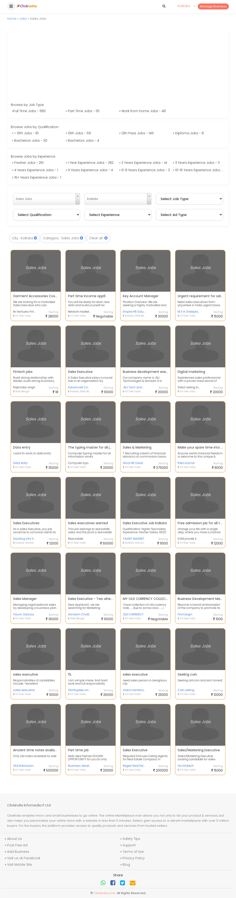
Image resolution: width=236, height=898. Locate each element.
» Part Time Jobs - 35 (83, 111)
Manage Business (213, 6)
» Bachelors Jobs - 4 (82, 140)
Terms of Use (133, 851)
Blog (126, 864)
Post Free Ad (17, 845)
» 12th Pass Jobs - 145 (136, 133)
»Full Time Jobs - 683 (29, 111)
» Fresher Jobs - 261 (28, 162)
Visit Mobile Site (19, 864)
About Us (14, 838)
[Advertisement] (118, 67)
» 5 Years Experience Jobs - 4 (89, 170)
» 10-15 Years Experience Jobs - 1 (198, 170)
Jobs (23, 18)
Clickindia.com (104, 893)
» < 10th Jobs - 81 (25, 133)
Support (129, 845)
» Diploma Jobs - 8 (188, 133)
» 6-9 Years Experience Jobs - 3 (144, 170)
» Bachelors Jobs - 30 (29, 140)
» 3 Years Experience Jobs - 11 (196, 162)
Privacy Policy (134, 858)
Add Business (18, 851)
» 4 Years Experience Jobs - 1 (35, 170)
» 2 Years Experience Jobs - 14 (143, 162)
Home (11, 18)
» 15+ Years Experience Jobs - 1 (36, 177)
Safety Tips (131, 838)
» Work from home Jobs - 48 (142, 111)
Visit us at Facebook (23, 858)
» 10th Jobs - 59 (78, 133)
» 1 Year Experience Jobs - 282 (90, 162)
